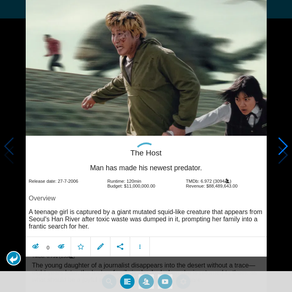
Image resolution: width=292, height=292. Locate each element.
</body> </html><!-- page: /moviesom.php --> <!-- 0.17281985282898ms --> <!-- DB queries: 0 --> (146, 146)
